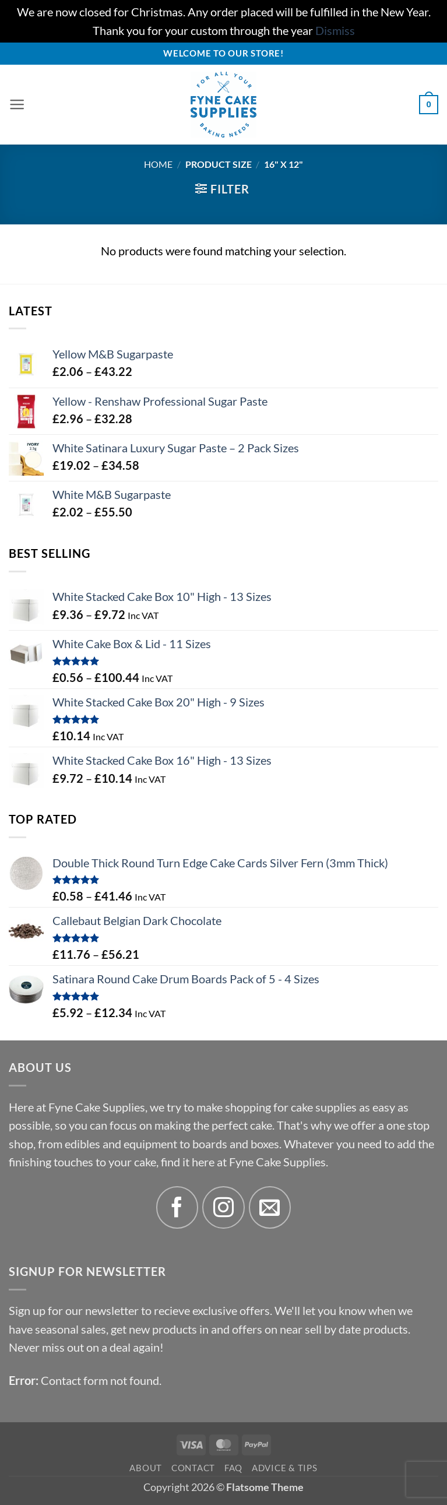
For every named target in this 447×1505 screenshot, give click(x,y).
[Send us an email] (270, 1207)
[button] (17, 105)
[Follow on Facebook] (177, 1207)
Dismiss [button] (335, 30)
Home (158, 164)
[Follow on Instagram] (223, 1207)
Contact (193, 1467)
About (145, 1467)
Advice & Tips (285, 1467)
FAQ (233, 1467)
